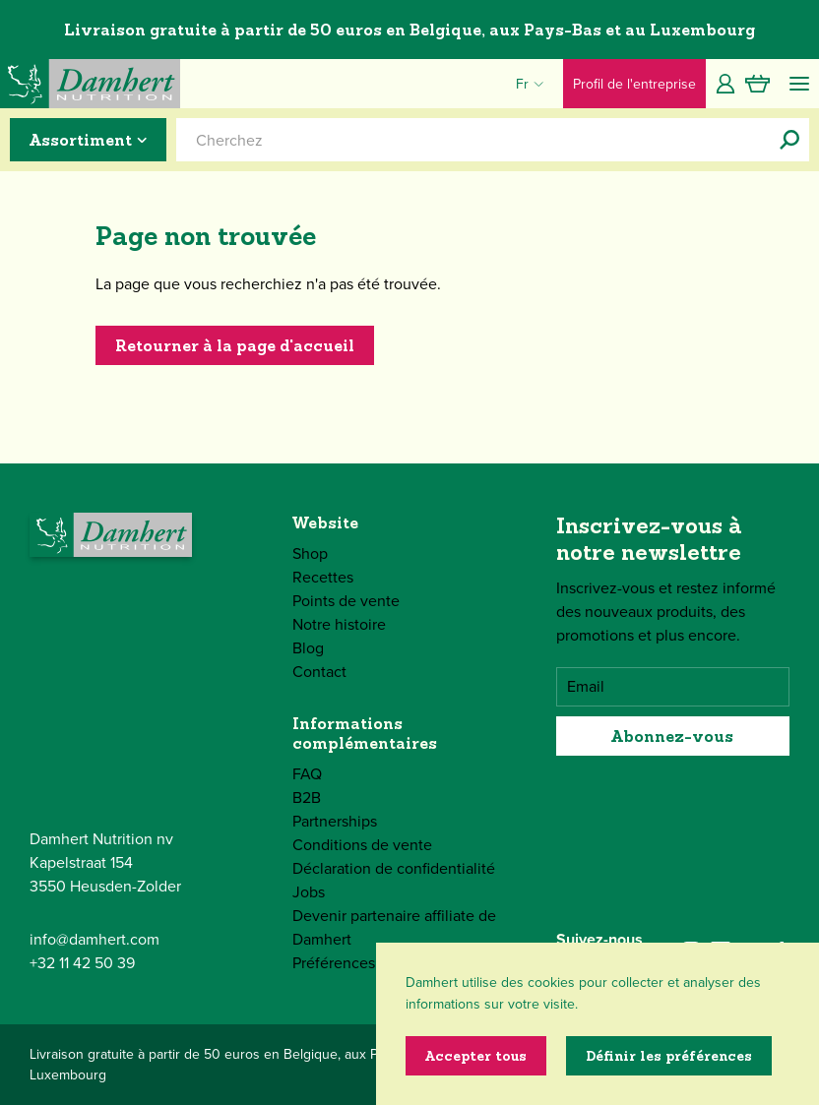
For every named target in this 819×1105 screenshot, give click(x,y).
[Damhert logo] (90, 83)
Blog (308, 648)
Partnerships (334, 821)
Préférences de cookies (373, 963)
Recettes (322, 577)
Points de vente (346, 600)
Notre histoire (339, 624)
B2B (306, 797)
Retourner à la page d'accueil (234, 345)
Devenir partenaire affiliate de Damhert (394, 927)
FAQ (307, 774)
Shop (310, 553)
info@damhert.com (94, 939)
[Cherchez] (789, 140)
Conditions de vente (362, 844)
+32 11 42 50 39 (82, 963)
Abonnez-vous (672, 736)
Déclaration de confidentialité (393, 868)
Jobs (308, 892)
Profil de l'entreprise (634, 84)
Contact (319, 671)
